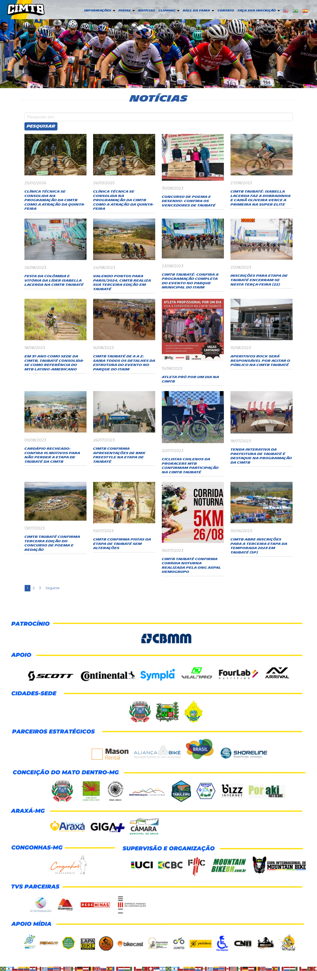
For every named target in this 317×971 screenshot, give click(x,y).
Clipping (166, 10)
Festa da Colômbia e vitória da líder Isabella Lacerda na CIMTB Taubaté (54, 280)
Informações (97, 10)
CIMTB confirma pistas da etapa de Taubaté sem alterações (122, 544)
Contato (225, 10)
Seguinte (53, 588)
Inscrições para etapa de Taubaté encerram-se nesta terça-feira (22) (259, 280)
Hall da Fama (196, 10)
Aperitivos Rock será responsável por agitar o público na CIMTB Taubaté (260, 361)
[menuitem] (99, 11)
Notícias (146, 10)
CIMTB (25, 9)
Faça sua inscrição (257, 10)
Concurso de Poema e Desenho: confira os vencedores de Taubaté (189, 201)
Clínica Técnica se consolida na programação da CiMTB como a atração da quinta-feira (54, 200)
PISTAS (124, 10)
